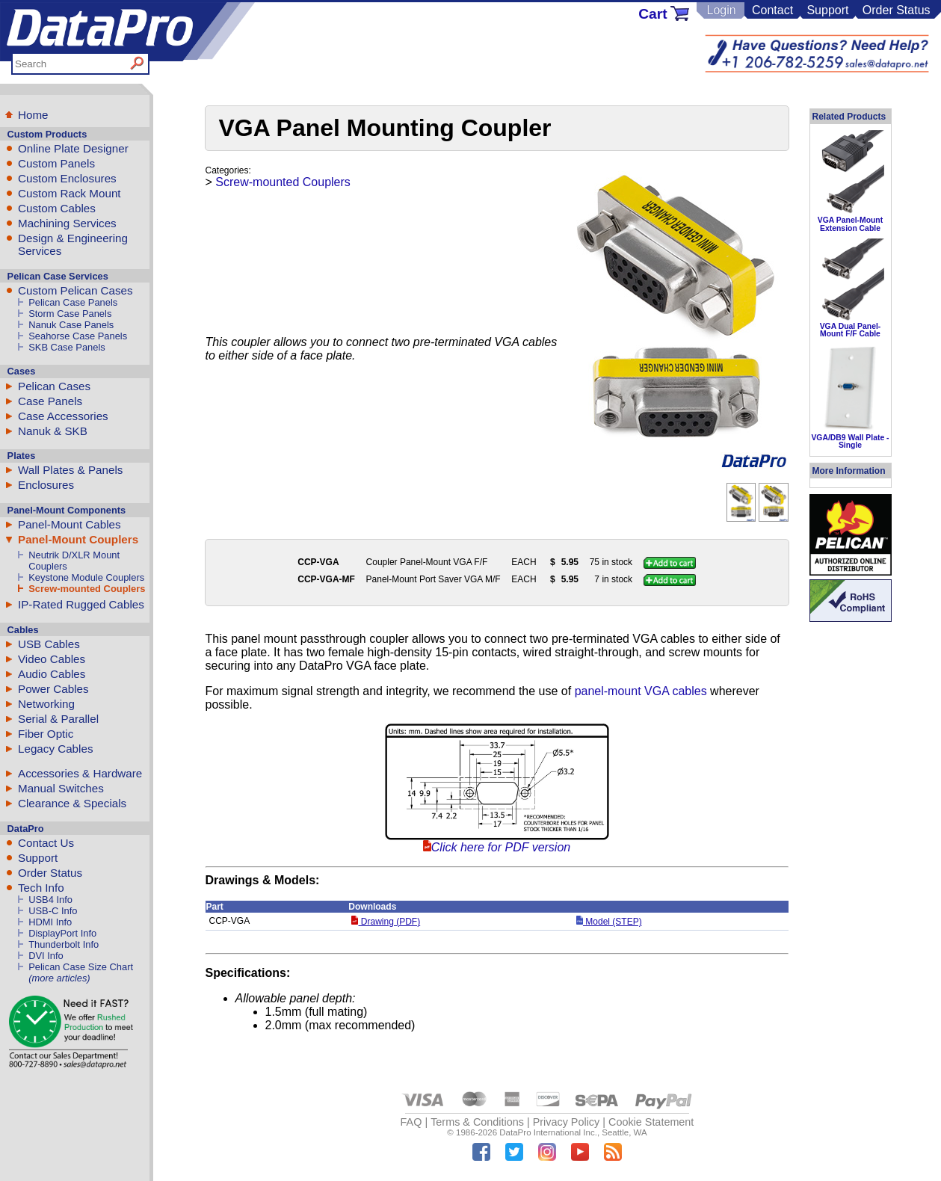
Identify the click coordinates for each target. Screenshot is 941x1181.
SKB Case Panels (66, 347)
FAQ (411, 1122)
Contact (772, 10)
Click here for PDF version (500, 847)
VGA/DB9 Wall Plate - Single (850, 441)
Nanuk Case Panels (71, 324)
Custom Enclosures (67, 178)
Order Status (897, 10)
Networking (46, 703)
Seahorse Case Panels (77, 336)
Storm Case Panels (69, 313)
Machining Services (67, 223)
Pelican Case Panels (72, 302)
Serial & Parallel (58, 718)
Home (33, 114)
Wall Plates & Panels (70, 469)
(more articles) (59, 978)
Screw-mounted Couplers (86, 588)
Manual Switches (61, 788)
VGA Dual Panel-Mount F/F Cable (850, 330)
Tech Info (41, 887)
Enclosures (46, 484)
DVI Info (46, 955)
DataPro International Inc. (548, 1132)
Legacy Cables (55, 748)
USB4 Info (50, 899)
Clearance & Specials (72, 803)
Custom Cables (57, 208)
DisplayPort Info (62, 933)
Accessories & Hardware (80, 773)
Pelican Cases (54, 386)
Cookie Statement (651, 1122)
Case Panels (50, 401)
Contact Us (46, 842)
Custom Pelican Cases (75, 290)
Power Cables (53, 688)
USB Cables (49, 644)
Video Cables (51, 659)
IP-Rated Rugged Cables (81, 604)
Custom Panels (56, 163)
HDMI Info (50, 922)
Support (827, 10)
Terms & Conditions (477, 1122)
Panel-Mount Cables (69, 524)
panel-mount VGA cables (641, 691)
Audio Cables (51, 673)
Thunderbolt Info (63, 944)
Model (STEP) (609, 921)
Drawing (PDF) (385, 921)
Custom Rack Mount (69, 193)
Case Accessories (63, 416)
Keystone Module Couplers (86, 577)
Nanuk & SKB (52, 431)
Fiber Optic (45, 733)
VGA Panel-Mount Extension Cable (850, 224)
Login (720, 10)
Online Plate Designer (73, 148)
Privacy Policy (566, 1122)
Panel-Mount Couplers (78, 539)
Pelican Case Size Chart (80, 966)
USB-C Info (52, 910)
